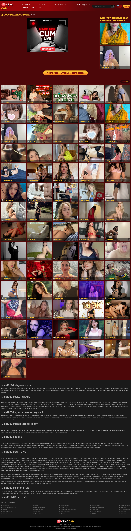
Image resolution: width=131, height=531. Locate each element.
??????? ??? (64, 507)
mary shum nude (65, 511)
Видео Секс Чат (125, 509)
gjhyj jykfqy (35, 505)
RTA (61, 524)
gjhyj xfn (5, 509)
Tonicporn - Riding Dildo (98, 507)
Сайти (42, 5)
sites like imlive (65, 505)
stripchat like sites (7, 511)
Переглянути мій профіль (65, 73)
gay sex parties (36, 511)
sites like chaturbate (38, 513)
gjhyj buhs (123, 511)
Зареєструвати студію (32, 7)
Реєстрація (126, 6)
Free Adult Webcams (38, 509)
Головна (26, 5)
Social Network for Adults (9, 507)
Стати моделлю (82, 5)
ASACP (65, 524)
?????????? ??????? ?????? (68, 509)
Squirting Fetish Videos (39, 507)
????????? (6, 505)
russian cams (6, 513)
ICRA (69, 524)
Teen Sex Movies (125, 505)
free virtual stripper (97, 511)
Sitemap (63, 513)
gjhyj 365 (123, 507)
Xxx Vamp (123, 513)
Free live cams (95, 505)
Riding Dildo (95, 509)
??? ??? (94, 513)
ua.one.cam (60, 5)
